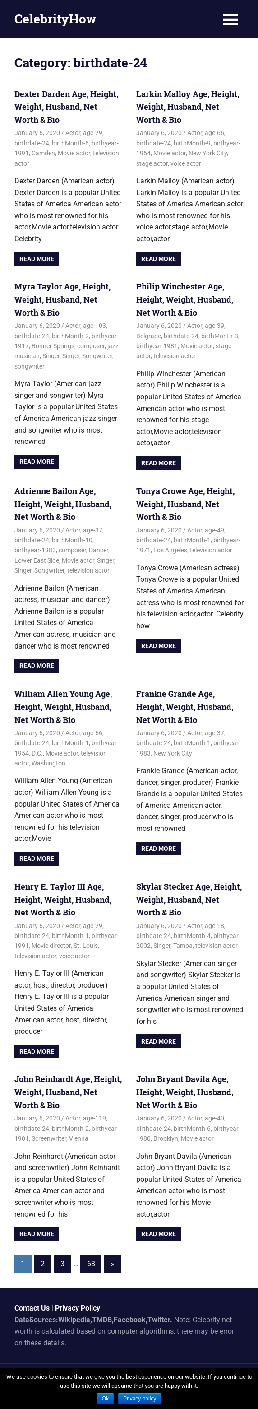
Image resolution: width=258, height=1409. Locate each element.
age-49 (214, 530)
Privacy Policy (77, 1308)
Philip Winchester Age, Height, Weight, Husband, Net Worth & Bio (184, 299)
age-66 (214, 132)
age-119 (94, 1118)
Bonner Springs (53, 346)
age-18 (214, 925)
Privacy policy (139, 1398)
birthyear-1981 (157, 346)
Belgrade (148, 336)
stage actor (152, 163)
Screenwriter (49, 1138)
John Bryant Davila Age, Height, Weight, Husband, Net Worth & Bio (184, 1091)
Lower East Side (36, 560)
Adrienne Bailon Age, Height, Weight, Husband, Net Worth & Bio (62, 504)
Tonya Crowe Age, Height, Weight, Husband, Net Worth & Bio (185, 504)
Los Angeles (170, 550)
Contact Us (32, 1308)
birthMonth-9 (192, 143)
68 (91, 1264)
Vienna (78, 1138)
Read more (36, 258)
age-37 (92, 530)
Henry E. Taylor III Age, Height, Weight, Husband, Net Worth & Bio (62, 899)
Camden (43, 153)
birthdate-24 (31, 143)
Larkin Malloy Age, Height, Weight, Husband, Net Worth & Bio (187, 107)
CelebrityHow (55, 18)
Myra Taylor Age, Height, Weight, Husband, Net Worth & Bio (62, 299)
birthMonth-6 (70, 143)
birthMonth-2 (70, 336)
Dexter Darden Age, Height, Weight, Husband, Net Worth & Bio (66, 107)
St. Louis (86, 945)
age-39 (214, 325)
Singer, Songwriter (87, 355)
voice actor (185, 163)
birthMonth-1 (192, 540)
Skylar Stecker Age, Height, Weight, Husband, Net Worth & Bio (189, 899)
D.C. (37, 753)
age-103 (94, 325)
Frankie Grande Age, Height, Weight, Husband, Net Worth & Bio (184, 706)
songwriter (29, 366)
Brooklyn (165, 1138)
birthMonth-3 (219, 336)
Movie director (51, 945)
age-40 (214, 1118)
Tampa (183, 945)
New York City (208, 153)
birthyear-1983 (35, 550)
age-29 (92, 132)
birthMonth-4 (192, 935)
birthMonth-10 (72, 540)
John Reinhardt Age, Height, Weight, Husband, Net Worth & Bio (68, 1091)
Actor (72, 132)
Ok (105, 1398)
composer (91, 346)
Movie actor (74, 153)
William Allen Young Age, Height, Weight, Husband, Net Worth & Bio (63, 706)
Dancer (98, 550)
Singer (51, 355)
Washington (48, 763)
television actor (174, 355)
